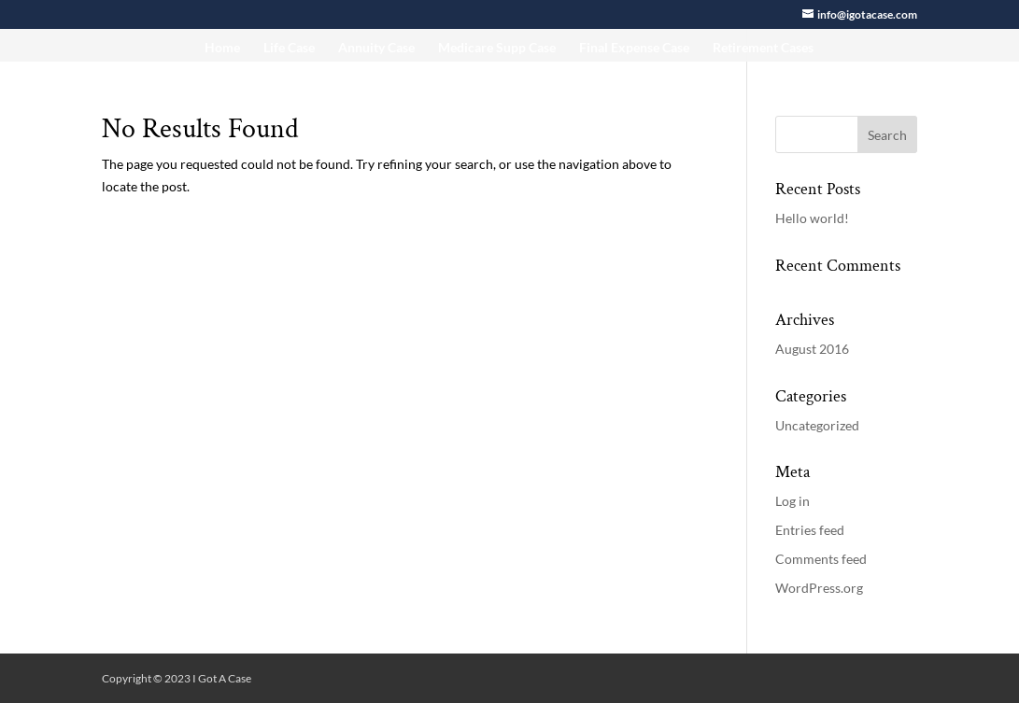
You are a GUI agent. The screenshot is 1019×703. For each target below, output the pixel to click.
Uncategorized (817, 425)
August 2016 (812, 349)
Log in (792, 501)
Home (222, 48)
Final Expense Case (634, 48)
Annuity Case (376, 48)
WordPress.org (819, 588)
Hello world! (812, 218)
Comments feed (821, 559)
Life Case (289, 48)
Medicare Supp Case (497, 48)
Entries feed (809, 530)
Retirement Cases (763, 48)
